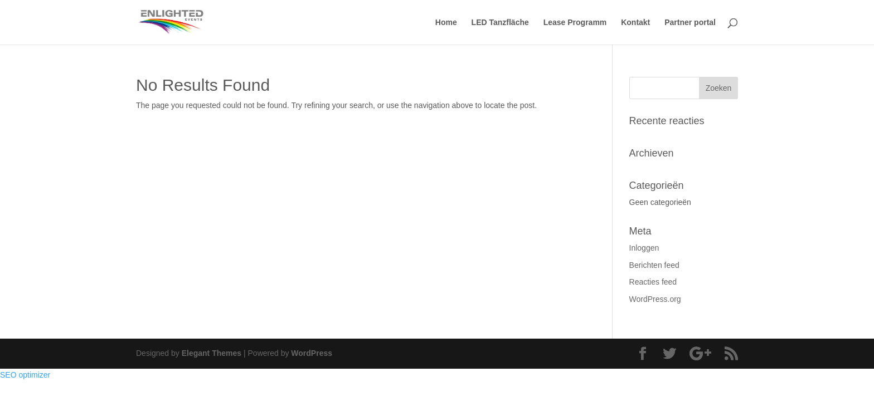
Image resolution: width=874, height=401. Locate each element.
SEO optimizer (25, 374)
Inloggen (644, 247)
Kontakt (635, 22)
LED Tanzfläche (500, 22)
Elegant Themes (211, 353)
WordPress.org (655, 299)
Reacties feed (653, 281)
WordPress (311, 353)
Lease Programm (575, 22)
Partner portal (690, 22)
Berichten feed (654, 265)
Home (446, 22)
